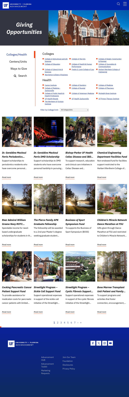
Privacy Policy (69, 368)
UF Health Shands (51, 99)
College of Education (52, 64)
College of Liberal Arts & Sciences (54, 71)
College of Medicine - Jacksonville (52, 89)
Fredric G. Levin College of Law (83, 70)
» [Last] (80, 322)
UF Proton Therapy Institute (109, 99)
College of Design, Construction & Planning (110, 60)
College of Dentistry (79, 85)
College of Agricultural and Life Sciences (56, 60)
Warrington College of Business (56, 75)
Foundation (68, 361)
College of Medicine (106, 85)
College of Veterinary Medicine (83, 93)
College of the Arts (78, 59)
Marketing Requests (45, 372)
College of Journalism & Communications (107, 65)
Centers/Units (18, 61)
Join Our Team (69, 357)
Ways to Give (18, 68)
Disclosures (68, 364)
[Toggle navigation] (124, 3)
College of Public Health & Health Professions (54, 94)
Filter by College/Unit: (49, 110)
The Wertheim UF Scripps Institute (54, 103)
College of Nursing (78, 88)
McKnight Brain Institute (107, 93)
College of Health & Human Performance (82, 65)
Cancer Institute (51, 85)
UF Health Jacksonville (80, 99)
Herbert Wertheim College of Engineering (109, 71)
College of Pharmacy (106, 88)
